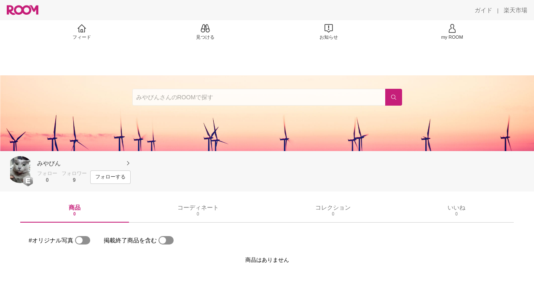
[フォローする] (110, 177)
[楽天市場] (515, 10)
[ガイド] (483, 10)
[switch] (82, 240)
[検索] (393, 97)
